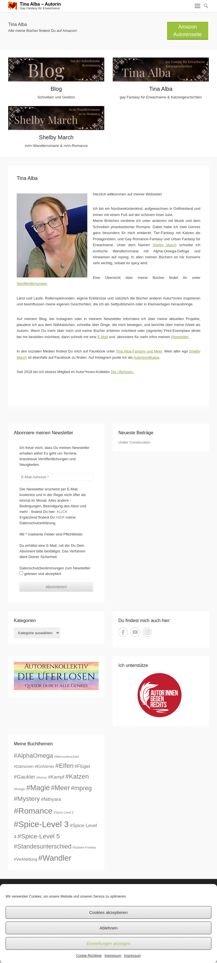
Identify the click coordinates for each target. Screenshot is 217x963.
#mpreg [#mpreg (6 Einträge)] (81, 788)
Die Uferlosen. (122, 372)
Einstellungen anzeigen (108, 943)
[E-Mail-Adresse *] (56, 477)
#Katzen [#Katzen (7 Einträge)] (77, 776)
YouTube (135, 632)
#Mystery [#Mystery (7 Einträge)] (27, 798)
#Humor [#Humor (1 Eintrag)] (41, 777)
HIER (60, 517)
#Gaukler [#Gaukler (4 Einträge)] (24, 777)
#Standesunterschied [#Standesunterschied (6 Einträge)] (42, 846)
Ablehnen (108, 927)
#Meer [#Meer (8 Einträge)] (60, 788)
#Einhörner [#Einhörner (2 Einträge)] (44, 766)
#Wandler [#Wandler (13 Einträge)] (54, 858)
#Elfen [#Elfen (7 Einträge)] (64, 765)
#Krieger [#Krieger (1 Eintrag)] (19, 789)
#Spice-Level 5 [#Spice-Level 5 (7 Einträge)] (39, 836)
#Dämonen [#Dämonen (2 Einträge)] (24, 766)
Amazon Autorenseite (187, 30)
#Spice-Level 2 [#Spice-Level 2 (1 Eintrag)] (64, 812)
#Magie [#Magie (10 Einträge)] (38, 788)
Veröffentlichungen (32, 283)
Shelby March (56, 137)
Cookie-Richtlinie (89, 956)
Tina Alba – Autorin (40, 4)
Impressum (113, 956)
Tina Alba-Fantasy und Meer (139, 351)
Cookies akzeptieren (108, 912)
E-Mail (102, 337)
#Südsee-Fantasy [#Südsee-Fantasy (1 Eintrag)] (84, 847)
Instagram (147, 632)
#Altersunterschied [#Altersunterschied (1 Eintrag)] (66, 756)
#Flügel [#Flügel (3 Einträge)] (82, 766)
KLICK (62, 512)
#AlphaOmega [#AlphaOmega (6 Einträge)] (33, 755)
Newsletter (179, 337)
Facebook (123, 632)
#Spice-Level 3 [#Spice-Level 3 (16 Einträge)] (41, 824)
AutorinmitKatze (146, 357)
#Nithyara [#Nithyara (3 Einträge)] (51, 799)
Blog (56, 89)
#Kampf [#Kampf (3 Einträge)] (56, 777)
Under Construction (134, 442)
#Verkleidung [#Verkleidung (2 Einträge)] (25, 859)
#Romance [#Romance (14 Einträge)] (33, 810)
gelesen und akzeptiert (40, 573)
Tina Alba (161, 89)
